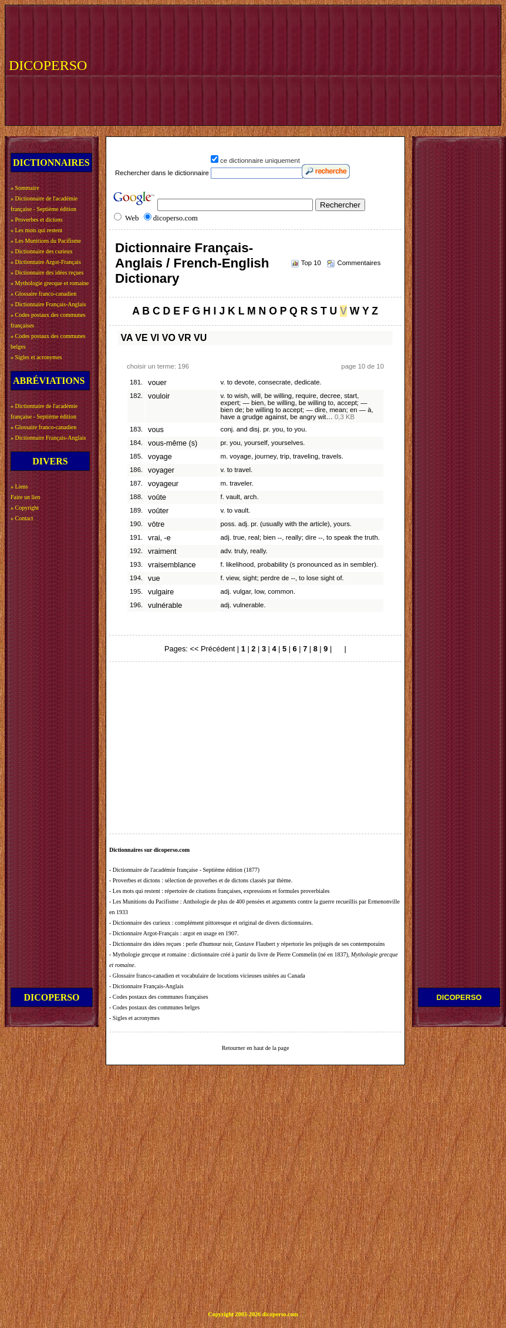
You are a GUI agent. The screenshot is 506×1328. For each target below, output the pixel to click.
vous (156, 430)
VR (184, 338)
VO (169, 338)
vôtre (156, 524)
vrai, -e (159, 538)
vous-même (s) (172, 443)
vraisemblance (171, 565)
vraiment (162, 551)
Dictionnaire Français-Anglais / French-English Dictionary (192, 263)
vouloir (159, 396)
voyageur (163, 484)
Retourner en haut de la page (255, 1048)
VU (200, 338)
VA (126, 338)
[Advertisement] (154, 64)
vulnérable (165, 605)
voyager (161, 470)
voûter (158, 511)
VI (154, 338)
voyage (160, 457)
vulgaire (161, 592)
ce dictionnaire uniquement (260, 160)
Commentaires (358, 262)
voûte (157, 497)
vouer (157, 383)
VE (141, 338)
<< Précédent (212, 648)
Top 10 (311, 262)
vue (154, 578)
